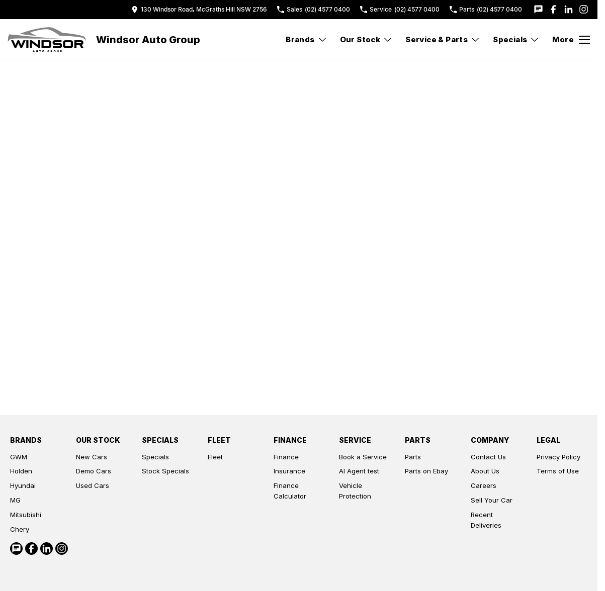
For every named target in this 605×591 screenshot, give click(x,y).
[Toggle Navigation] (571, 40)
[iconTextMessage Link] (538, 9)
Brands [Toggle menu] (306, 39)
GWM (18, 457)
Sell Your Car (491, 500)
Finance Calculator (290, 490)
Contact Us (488, 457)
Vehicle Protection (355, 490)
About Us (485, 471)
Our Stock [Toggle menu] (366, 39)
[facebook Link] (553, 9)
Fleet (215, 457)
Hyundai (23, 485)
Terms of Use (558, 471)
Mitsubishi (25, 515)
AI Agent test (359, 471)
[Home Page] (47, 39)
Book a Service (363, 457)
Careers (483, 485)
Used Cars (92, 485)
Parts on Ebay (426, 471)
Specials (155, 457)
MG (15, 500)
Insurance (289, 471)
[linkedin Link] (568, 9)
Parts (413, 457)
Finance (286, 457)
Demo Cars (93, 471)
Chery (19, 529)
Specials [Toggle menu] (516, 39)
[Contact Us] (199, 9)
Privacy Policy (558, 457)
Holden (21, 471)
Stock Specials (165, 471)
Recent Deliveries (486, 520)
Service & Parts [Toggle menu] (442, 39)
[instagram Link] (583, 9)
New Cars (91, 457)
